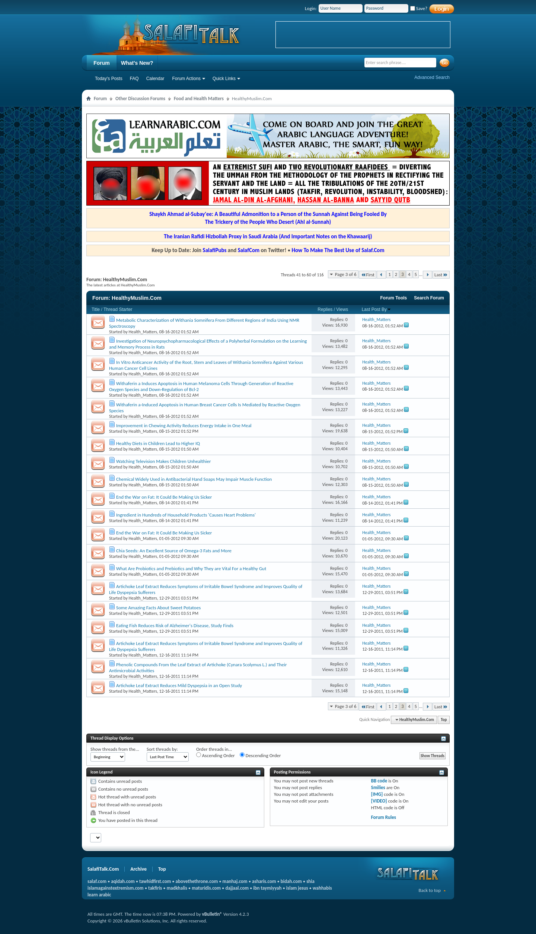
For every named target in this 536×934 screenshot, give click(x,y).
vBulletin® (212, 914)
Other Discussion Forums (140, 98)
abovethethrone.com (197, 881)
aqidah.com (122, 881)
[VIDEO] (379, 801)
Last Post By (376, 309)
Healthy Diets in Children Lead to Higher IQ (158, 443)
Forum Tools (393, 298)
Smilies (378, 787)
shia (310, 881)
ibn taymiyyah (267, 888)
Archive (138, 869)
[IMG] (377, 794)
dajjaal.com (237, 888)
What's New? (137, 63)
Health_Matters (143, 331)
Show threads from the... (114, 749)
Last (441, 274)
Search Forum (429, 298)
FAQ (134, 78)
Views (342, 309)
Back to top (429, 890)
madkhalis (177, 888)
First (368, 274)
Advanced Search (432, 77)
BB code (379, 781)
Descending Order (260, 755)
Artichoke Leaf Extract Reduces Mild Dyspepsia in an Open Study (179, 685)
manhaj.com (235, 881)
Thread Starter (117, 309)
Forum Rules (383, 817)
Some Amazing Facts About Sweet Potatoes (158, 607)
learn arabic (99, 895)
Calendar (155, 78)
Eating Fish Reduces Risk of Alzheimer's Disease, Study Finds (174, 625)
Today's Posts (108, 78)
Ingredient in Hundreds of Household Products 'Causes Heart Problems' (186, 515)
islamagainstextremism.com (115, 888)
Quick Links (224, 78)
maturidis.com (206, 888)
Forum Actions (186, 78)
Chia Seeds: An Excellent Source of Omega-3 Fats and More (174, 550)
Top (444, 719)
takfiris (155, 888)
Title (96, 309)
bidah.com (291, 881)
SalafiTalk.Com (103, 869)
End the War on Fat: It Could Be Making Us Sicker (164, 497)
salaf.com (96, 881)
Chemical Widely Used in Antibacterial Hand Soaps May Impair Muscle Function (194, 479)
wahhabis (322, 888)
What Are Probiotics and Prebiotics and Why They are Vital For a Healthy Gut (191, 568)
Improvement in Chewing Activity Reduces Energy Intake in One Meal (184, 425)
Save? (418, 8)
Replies (325, 309)
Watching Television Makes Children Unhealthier (163, 461)
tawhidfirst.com (155, 881)
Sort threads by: (162, 749)
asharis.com (264, 881)
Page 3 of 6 (346, 274)
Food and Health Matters (199, 98)
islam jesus (297, 888)
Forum (101, 63)
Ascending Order (215, 755)
